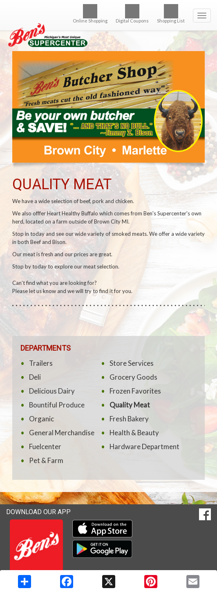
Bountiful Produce (57, 405)
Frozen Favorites (135, 391)
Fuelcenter (45, 446)
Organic (41, 418)
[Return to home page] (108, 23)
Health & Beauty (134, 432)
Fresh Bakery (129, 418)
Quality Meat (130, 405)
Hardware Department (144, 446)
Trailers (41, 363)
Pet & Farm (46, 460)
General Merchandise (61, 432)
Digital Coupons (132, 13)
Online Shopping (90, 13)
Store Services (132, 363)
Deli (35, 377)
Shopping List (171, 13)
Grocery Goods (133, 377)
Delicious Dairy (52, 391)
